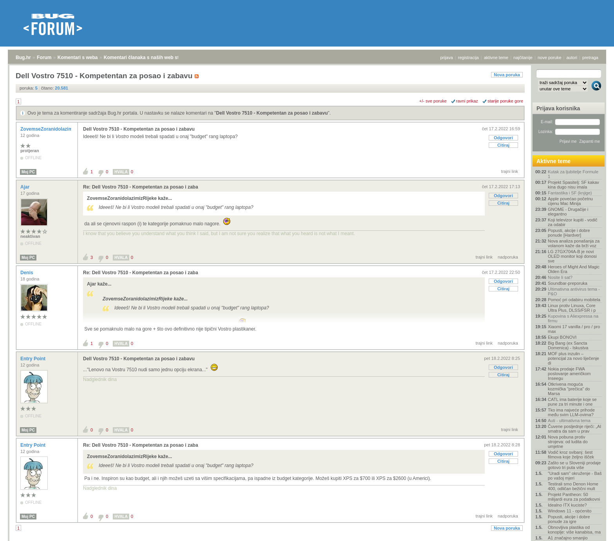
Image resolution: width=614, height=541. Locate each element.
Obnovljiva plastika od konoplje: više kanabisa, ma (574, 529)
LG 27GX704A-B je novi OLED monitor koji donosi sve (572, 256)
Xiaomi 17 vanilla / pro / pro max (574, 329)
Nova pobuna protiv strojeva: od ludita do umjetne (568, 442)
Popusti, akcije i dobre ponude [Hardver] (569, 232)
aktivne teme (496, 57)
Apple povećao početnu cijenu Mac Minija (570, 201)
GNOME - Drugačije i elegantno (568, 211)
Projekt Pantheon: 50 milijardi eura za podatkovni (574, 496)
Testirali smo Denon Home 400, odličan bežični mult (573, 486)
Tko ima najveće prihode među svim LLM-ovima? (571, 412)
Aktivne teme (553, 161)
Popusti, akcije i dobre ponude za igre (569, 519)
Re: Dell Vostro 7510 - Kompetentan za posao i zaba (140, 187)
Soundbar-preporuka (567, 283)
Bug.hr (23, 57)
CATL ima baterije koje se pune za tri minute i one (572, 401)
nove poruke (550, 57)
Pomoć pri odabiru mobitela (574, 299)
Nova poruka (507, 74)
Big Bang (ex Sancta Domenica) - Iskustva (568, 345)
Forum (44, 57)
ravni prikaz (467, 101)
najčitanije (523, 57)
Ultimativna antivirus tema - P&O (574, 291)
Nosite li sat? (560, 277)
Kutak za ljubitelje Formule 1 (573, 174)
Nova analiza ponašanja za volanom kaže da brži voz (574, 243)
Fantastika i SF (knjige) (570, 193)
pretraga (590, 57)
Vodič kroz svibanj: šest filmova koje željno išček (571, 454)
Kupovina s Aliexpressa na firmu (573, 318)
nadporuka (508, 257)
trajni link (509, 171)
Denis (27, 272)
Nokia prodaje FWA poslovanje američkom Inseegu (569, 374)
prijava (446, 57)
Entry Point (33, 358)
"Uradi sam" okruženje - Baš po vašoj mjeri (574, 475)
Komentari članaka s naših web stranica (148, 57)
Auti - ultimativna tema (569, 420)
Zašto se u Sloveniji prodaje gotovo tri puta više (574, 465)
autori (572, 57)
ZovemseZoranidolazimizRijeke (55, 129)
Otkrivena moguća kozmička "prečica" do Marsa (569, 389)
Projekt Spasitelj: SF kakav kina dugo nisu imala (573, 184)
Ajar (25, 187)
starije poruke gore (505, 101)
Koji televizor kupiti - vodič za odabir (573, 222)
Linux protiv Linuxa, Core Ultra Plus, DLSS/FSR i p (572, 308)
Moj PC (28, 172)
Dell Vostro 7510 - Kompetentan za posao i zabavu (272, 113)
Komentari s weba (78, 57)
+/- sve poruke (433, 101)
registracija (468, 57)
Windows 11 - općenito (569, 511)
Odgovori (503, 137)
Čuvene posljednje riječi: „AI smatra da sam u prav (574, 428)
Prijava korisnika (558, 108)
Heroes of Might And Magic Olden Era (574, 269)
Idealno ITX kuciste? (567, 505)
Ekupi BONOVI (562, 337)
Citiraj (503, 145)
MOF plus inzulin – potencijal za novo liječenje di (573, 358)
